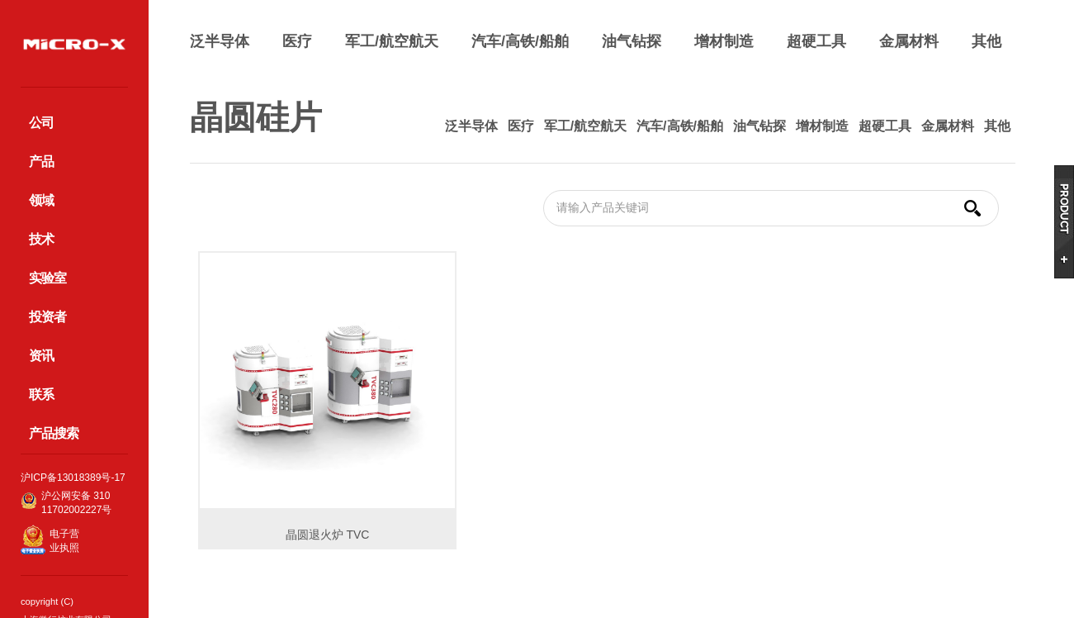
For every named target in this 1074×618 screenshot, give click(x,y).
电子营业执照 (64, 541)
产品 (41, 161)
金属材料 (909, 41)
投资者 (47, 317)
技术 (41, 239)
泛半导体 (219, 41)
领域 (41, 200)
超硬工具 (816, 41)
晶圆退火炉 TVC (328, 534)
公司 (41, 123)
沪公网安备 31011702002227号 (76, 503)
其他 (986, 41)
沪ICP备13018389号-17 (73, 477)
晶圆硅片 (256, 117)
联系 (41, 394)
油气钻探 (631, 41)
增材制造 (724, 41)
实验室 (47, 278)
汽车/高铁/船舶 (520, 41)
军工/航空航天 (391, 41)
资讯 (41, 356)
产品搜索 (53, 433)
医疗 (297, 41)
